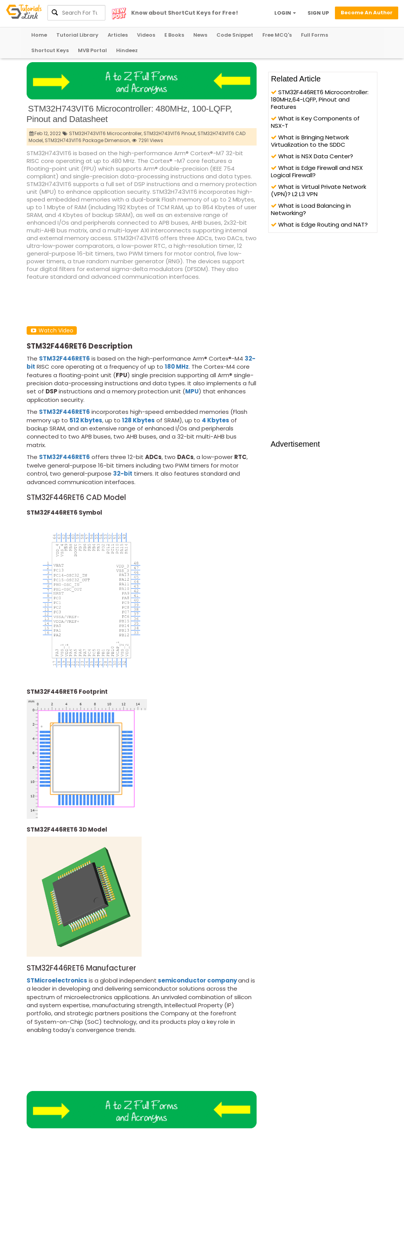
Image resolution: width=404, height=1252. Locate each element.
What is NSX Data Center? (312, 156)
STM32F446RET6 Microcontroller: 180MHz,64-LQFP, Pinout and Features (320, 99)
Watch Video (51, 330)
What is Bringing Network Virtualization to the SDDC (310, 141)
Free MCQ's (277, 35)
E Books (174, 35)
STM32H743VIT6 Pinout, (170, 133)
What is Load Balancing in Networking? (311, 209)
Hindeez (127, 50)
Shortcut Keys (50, 50)
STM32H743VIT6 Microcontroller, (105, 133)
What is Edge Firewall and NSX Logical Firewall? (317, 171)
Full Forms (314, 35)
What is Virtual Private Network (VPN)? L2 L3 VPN (318, 190)
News (200, 35)
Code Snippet (234, 35)
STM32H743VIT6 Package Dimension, (87, 140)
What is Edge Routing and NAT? (319, 224)
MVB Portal (92, 50)
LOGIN (285, 13)
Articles (118, 35)
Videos (146, 35)
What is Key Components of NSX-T (315, 122)
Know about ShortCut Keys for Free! (184, 13)
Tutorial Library (77, 35)
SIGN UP (318, 13)
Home (39, 35)
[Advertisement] (167, 302)
